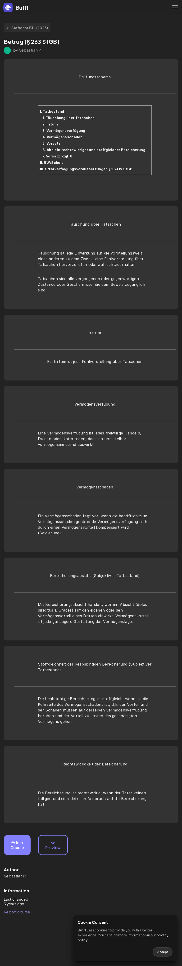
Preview (53, 845)
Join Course (17, 845)
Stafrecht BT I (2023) (27, 27)
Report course (17, 911)
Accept (162, 952)
